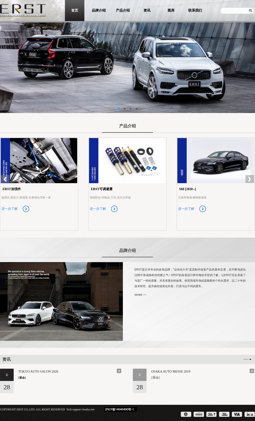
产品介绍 (123, 10)
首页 (74, 10)
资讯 (146, 10)
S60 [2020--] (187, 189)
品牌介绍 (99, 10)
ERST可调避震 (101, 189)
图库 (171, 10)
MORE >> (140, 294)
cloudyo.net (87, 409)
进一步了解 (9, 208)
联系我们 (195, 10)
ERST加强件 (12, 189)
